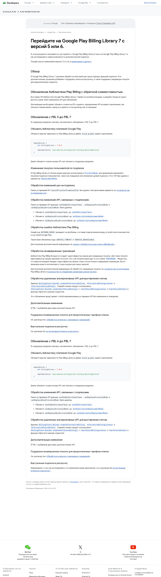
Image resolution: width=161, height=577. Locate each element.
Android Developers (37, 32)
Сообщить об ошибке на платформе (144, 574)
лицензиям (74, 482)
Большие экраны (62, 573)
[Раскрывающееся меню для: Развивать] (72, 3)
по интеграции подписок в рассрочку (62, 331)
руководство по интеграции (116, 269)
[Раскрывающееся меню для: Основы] (34, 3)
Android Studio (150, 3)
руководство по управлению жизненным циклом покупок (72, 272)
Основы (27, 3)
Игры (31, 573)
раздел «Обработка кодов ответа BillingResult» (94, 244)
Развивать (65, 3)
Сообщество (102, 3)
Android (6, 575)
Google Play (83, 3)
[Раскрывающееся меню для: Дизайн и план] (55, 3)
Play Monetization (30, 12)
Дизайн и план (46, 3)
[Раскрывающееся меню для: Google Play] (91, 3)
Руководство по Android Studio (120, 575)
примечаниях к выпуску (81, 62)
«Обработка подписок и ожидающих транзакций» (68, 320)
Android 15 (86, 573)
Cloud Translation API (105, 23)
